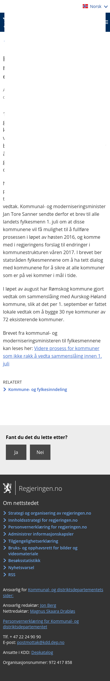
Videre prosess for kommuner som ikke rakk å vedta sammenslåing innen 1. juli (52, 356)
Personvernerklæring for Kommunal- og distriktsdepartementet (41, 624)
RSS (11, 574)
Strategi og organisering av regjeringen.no (49, 513)
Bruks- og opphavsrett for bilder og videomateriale (42, 550)
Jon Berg (48, 605)
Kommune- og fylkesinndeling (37, 389)
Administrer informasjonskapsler (41, 534)
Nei (40, 452)
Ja (16, 452)
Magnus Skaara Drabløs (52, 611)
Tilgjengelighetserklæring (33, 541)
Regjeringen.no (38, 488)
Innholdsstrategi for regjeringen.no (42, 520)
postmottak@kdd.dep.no (41, 642)
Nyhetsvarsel (21, 567)
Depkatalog (42, 652)
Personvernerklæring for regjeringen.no (47, 527)
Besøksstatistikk (24, 560)
